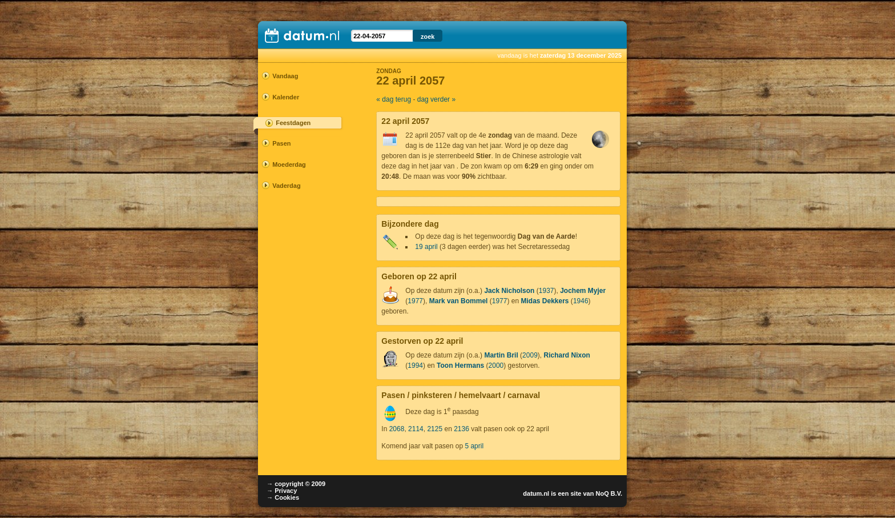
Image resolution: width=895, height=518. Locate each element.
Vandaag (285, 76)
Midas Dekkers (545, 301)
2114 (416, 429)
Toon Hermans (460, 366)
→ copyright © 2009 (296, 483)
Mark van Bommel (458, 301)
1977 (415, 301)
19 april (426, 247)
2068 (397, 429)
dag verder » (436, 99)
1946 (580, 301)
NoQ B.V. (608, 493)
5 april (474, 446)
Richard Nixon (566, 355)
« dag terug (393, 99)
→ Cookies (283, 497)
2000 (496, 366)
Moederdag (289, 164)
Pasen (281, 143)
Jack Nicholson (509, 291)
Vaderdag (286, 185)
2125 (434, 429)
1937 (546, 291)
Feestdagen (293, 122)
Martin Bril (501, 355)
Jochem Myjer (583, 291)
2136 (461, 429)
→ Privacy (282, 490)
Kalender (285, 97)
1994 (415, 366)
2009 (530, 355)
